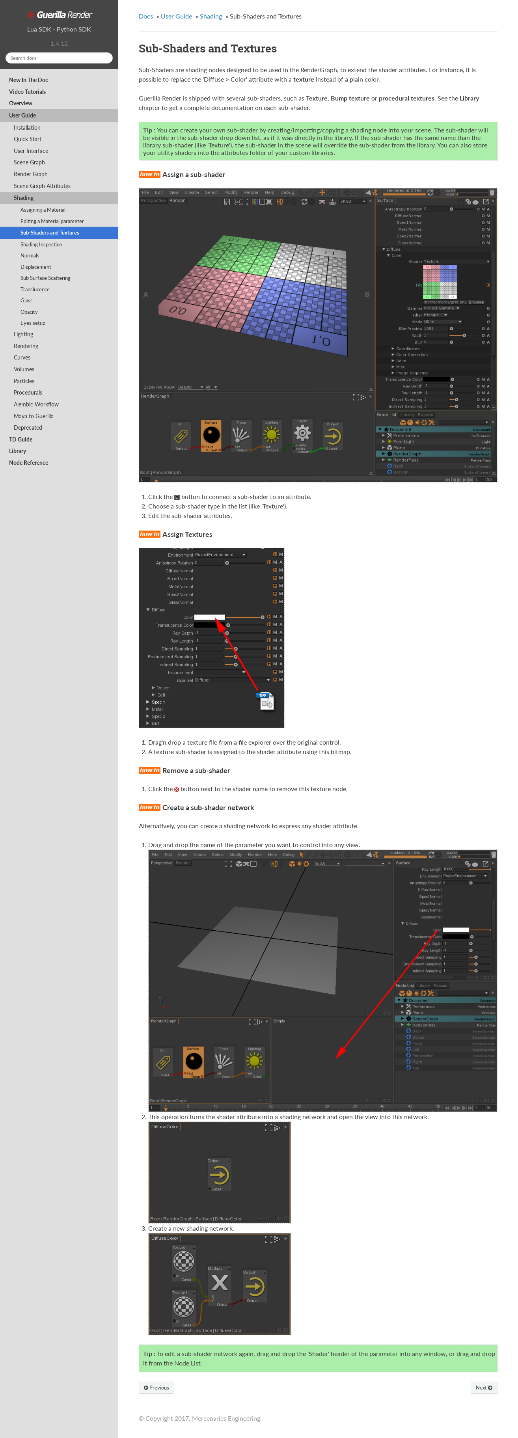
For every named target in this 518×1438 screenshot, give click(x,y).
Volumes (24, 369)
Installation (27, 127)
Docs (146, 16)
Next (484, 1387)
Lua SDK (39, 29)
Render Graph (31, 174)
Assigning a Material (42, 210)
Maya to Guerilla (34, 416)
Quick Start (27, 139)
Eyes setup (32, 323)
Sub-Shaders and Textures (49, 232)
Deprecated (28, 427)
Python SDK (74, 29)
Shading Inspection (41, 244)
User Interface (31, 150)
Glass (26, 300)
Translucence (35, 289)
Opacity (29, 312)
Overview (20, 103)
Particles (24, 381)
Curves (22, 357)
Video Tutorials (27, 91)
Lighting (23, 334)
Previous (156, 1387)
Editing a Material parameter (52, 221)
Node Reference (28, 462)
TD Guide (20, 439)
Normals (29, 255)
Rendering (26, 346)
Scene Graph (29, 162)
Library (17, 450)
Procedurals (28, 392)
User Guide (22, 115)
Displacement (35, 267)
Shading (24, 197)
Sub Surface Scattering (45, 278)
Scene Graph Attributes (42, 186)
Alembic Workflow (36, 404)
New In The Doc (28, 79)
